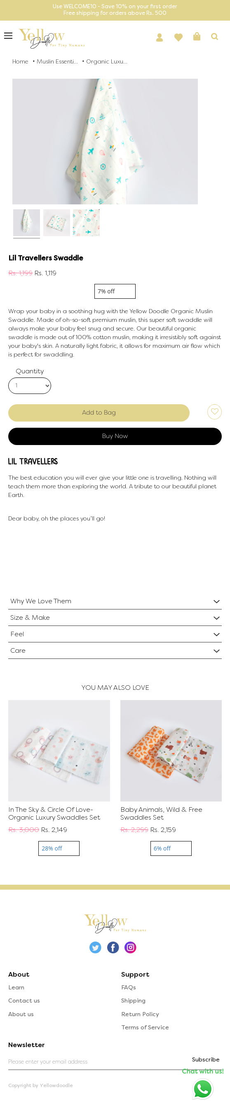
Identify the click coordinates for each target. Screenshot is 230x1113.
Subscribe (206, 1059)
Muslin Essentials (57, 61)
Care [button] (18, 650)
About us (21, 1014)
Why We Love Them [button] (40, 601)
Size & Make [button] (30, 617)
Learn (16, 987)
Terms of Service (145, 1027)
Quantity (30, 371)
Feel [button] (17, 634)
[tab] (115, 601)
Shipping (133, 1000)
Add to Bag (99, 412)
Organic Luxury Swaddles (106, 61)
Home (20, 61)
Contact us (24, 1000)
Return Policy (140, 1014)
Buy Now (115, 436)
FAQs (128, 987)
